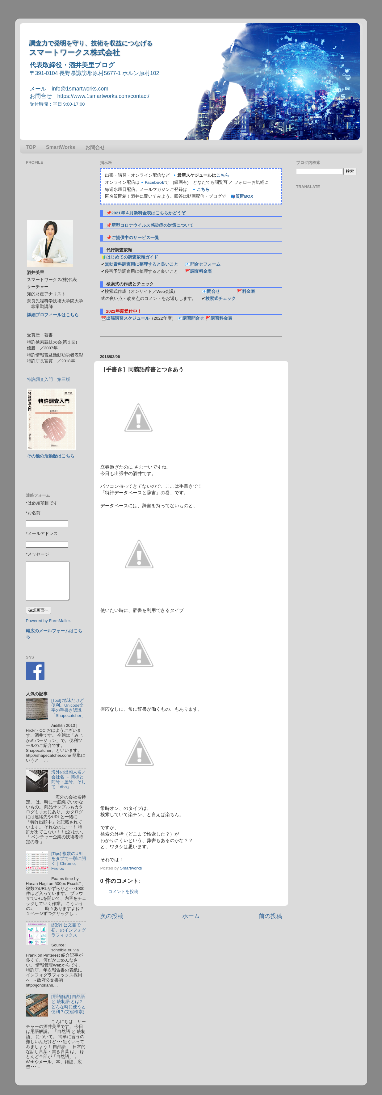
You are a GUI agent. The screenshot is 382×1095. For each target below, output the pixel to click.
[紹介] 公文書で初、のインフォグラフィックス (68, 930)
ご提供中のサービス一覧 (135, 237)
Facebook (154, 182)
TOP (31, 147)
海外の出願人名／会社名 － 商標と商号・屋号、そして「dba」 (68, 780)
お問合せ (95, 147)
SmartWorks (60, 147)
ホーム (191, 916)
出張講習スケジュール (127, 318)
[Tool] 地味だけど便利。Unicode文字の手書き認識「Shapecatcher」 (68, 708)
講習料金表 (221, 318)
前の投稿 (270, 916)
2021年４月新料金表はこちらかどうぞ (148, 213)
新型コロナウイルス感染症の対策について (152, 225)
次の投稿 (112, 916)
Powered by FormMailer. (48, 620)
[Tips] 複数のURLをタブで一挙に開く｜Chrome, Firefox (68, 861)
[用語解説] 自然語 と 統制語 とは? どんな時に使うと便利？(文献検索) (68, 1004)
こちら (222, 175)
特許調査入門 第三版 (48, 379)
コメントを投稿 (123, 891)
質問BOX (244, 196)
